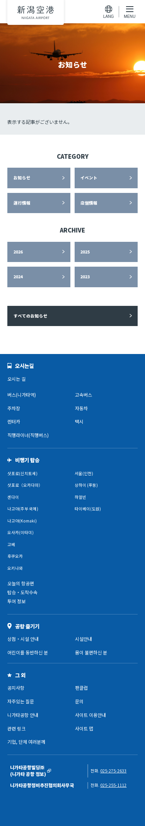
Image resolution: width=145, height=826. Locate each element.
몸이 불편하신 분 (91, 652)
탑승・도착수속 (22, 592)
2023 (85, 276)
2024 (18, 276)
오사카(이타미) (20, 532)
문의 (79, 701)
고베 (11, 544)
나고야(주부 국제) (22, 509)
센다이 (13, 497)
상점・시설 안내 (23, 638)
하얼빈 (80, 497)
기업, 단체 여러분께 (26, 741)
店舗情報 (88, 203)
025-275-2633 (113, 771)
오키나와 (15, 568)
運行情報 (22, 203)
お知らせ (22, 177)
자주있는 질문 (20, 701)
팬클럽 (81, 687)
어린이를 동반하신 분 (27, 652)
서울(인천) (84, 473)
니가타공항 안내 (22, 714)
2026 (18, 252)
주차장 (13, 408)
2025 (85, 252)
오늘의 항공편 (20, 583)
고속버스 (83, 394)
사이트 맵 (84, 728)
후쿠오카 (15, 556)
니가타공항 (35, 12)
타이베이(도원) (88, 509)
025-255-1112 (113, 785)
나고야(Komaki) (22, 521)
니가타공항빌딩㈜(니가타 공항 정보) (28, 770)
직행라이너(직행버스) (28, 435)
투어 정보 (16, 601)
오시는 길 (16, 378)
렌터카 (13, 421)
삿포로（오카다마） (25, 485)
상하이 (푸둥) (86, 485)
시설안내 (83, 638)
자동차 (81, 408)
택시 (79, 421)
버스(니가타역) (21, 394)
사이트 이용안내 (90, 714)
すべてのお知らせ (31, 316)
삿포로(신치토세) (22, 473)
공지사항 (15, 687)
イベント (88, 177)
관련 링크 (16, 728)
